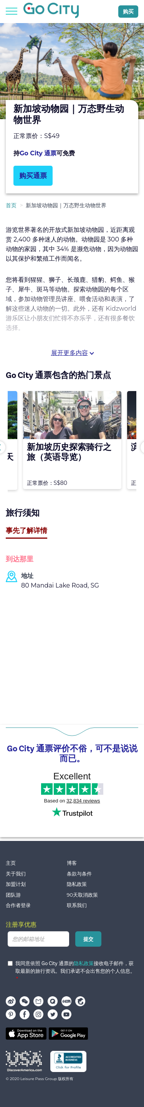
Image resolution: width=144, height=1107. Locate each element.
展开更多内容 (69, 352)
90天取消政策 (82, 895)
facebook (25, 1014)
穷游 (53, 1001)
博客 (72, 863)
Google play (68, 1033)
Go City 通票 (38, 153)
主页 (11, 863)
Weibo (11, 1001)
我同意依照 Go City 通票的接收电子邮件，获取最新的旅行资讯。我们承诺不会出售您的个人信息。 (71, 967)
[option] (72, 71)
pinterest (11, 1014)
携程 (80, 1001)
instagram (38, 1014)
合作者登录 (18, 905)
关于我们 (16, 874)
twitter (53, 1014)
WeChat (25, 1001)
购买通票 (33, 175)
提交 (88, 939)
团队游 (13, 895)
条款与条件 (79, 874)
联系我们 (77, 905)
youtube (66, 1014)
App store (26, 1033)
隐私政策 (77, 884)
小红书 (66, 1001)
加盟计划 (16, 884)
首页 (11, 205)
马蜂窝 (38, 1001)
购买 (128, 11)
